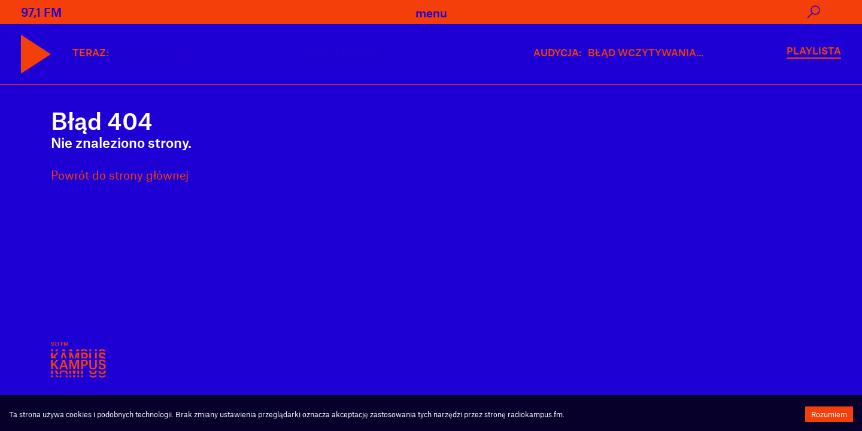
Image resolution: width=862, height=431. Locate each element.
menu (431, 12)
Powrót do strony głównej (120, 175)
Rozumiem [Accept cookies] (829, 414)
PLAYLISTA (814, 50)
